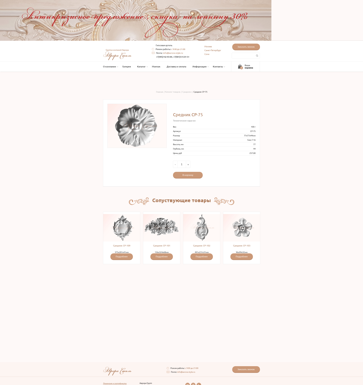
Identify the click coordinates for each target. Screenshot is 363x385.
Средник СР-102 (201, 245)
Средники (187, 92)
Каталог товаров (172, 92)
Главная (159, 92)
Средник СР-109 (121, 245)
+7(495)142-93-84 (164, 57)
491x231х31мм (201, 237)
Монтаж (156, 66)
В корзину (187, 175)
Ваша (249, 66)
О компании (110, 66)
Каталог (142, 66)
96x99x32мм (241, 237)
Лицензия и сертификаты (115, 383)
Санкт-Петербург (212, 50)
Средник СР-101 (161, 245)
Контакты (218, 66)
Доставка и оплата (176, 66)
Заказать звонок (246, 46)
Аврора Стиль (117, 54)
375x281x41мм (121, 237)
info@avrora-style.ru (173, 53)
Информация (200, 66)
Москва (208, 46)
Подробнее (122, 256)
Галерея (126, 66)
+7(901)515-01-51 (181, 57)
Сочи (206, 54)
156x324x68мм (161, 237)
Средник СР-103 (241, 245)
